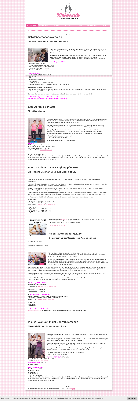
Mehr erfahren (99, 398)
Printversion (56, 388)
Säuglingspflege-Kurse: (34, 310)
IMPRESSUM (31, 388)
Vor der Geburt (31, 25)
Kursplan (68, 25)
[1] (66, 34)
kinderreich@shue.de (46, 150)
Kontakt (80, 25)
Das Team (56, 25)
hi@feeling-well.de (42, 360)
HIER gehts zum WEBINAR (57, 225)
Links (104, 25)
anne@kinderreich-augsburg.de (47, 286)
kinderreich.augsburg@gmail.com (46, 204)
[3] (70, 34)
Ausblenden (132, 398)
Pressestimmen (92, 25)
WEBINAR (64, 219)
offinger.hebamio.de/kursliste (46, 299)
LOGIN (46, 388)
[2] (68, 34)
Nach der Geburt (44, 25)
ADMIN (50, 388)
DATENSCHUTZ (39, 388)
